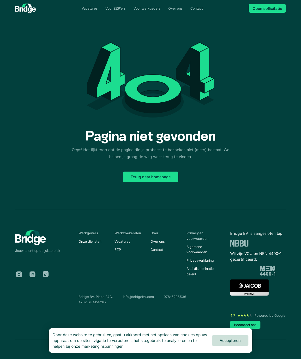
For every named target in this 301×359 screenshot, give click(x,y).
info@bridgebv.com (138, 297)
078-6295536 (175, 297)
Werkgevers (88, 233)
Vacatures (90, 8)
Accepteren (230, 340)
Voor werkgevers (147, 8)
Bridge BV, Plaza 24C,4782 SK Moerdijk (95, 299)
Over (154, 233)
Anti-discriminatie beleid (200, 271)
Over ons (175, 8)
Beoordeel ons (245, 325)
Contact (196, 8)
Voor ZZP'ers (115, 8)
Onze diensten (89, 241)
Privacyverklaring (200, 260)
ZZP (117, 250)
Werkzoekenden (127, 233)
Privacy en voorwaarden (198, 235)
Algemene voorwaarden (197, 249)
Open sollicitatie (267, 8)
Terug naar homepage (151, 176)
